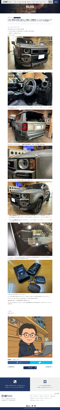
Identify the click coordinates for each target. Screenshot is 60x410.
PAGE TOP (56, 393)
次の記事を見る (48, 366)
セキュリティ (47, 396)
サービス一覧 (19, 1)
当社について (29, 1)
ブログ (33, 1)
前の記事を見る (11, 366)
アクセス (37, 1)
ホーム (32, 396)
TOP (15, 1)
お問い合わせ (33, 400)
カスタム (42, 396)
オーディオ (37, 396)
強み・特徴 (24, 1)
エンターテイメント (43, 1)
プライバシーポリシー (40, 400)
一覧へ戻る (30, 367)
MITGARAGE (29, 408)
